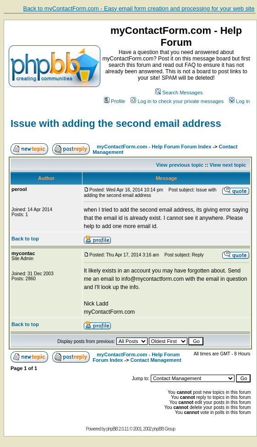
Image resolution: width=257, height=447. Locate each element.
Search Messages (178, 92)
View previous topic (179, 165)
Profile (114, 101)
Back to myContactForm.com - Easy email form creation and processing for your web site (139, 8)
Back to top (25, 238)
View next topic (227, 165)
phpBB (112, 428)
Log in (239, 101)
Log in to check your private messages (177, 101)
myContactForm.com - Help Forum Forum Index (154, 146)
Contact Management (155, 360)
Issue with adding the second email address (116, 123)
